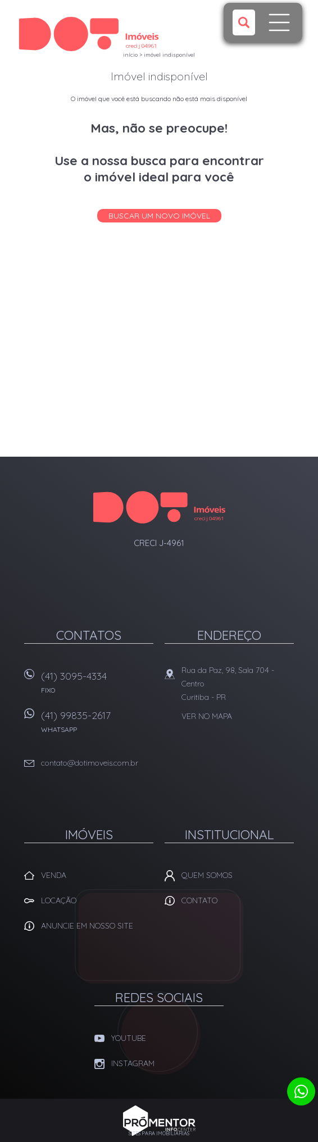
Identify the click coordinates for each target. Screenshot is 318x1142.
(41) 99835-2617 (97, 725)
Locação (58, 900)
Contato (199, 900)
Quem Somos (207, 875)
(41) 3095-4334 (97, 686)
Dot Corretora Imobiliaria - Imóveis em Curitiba (159, 507)
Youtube (128, 1038)
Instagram (133, 1063)
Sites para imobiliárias (159, 1133)
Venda (53, 875)
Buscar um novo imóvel (159, 216)
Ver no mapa (206, 716)
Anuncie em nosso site (87, 926)
